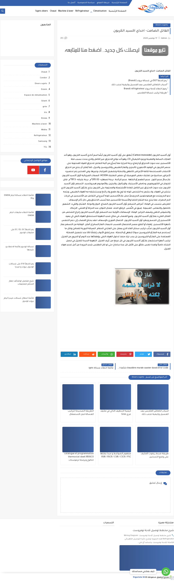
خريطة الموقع (103, 3)
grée (45, 107)
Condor (43, 78)
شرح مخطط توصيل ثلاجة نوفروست (153, 530)
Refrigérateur (40, 136)
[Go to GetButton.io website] (165, 578)
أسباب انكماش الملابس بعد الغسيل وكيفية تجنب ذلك (139, 85)
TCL (45, 147)
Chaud (53, 11)
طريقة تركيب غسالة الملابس (152, 93)
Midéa (44, 130)
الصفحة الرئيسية (119, 3)
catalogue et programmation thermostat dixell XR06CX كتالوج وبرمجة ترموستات (79, 457)
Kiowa (44, 118)
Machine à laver (65, 11)
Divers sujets (162, 25)
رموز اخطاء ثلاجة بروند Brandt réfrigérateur (145, 89)
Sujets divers (41, 11)
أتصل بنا (71, 3)
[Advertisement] (115, 127)
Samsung (42, 141)
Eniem (44, 89)
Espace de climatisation (35, 95)
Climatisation (100, 11)
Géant (44, 101)
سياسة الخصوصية (86, 3)
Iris (45, 113)
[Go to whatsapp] (166, 571)
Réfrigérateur (82, 11)
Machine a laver (39, 124)
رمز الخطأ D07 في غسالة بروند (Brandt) (147, 81)
